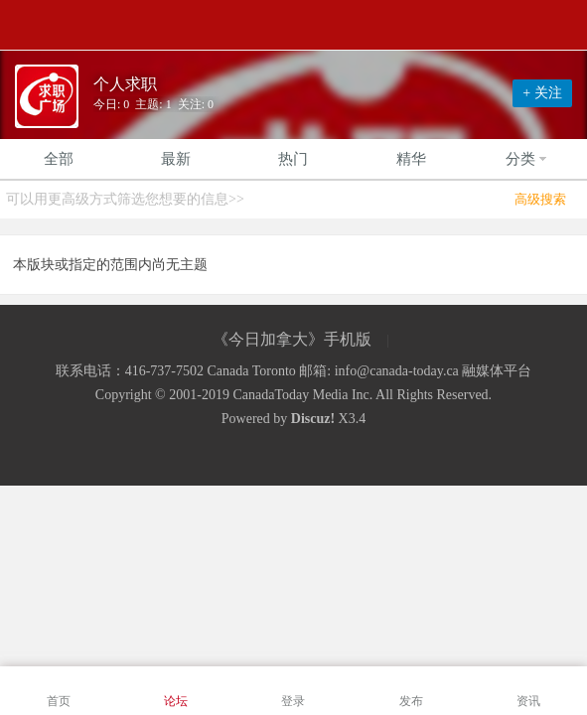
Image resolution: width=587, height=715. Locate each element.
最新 (176, 159)
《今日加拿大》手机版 (292, 339)
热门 (293, 159)
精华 (411, 159)
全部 (58, 159)
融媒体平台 (496, 370)
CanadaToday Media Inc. (302, 394)
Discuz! (313, 418)
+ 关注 (541, 92)
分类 (528, 159)
